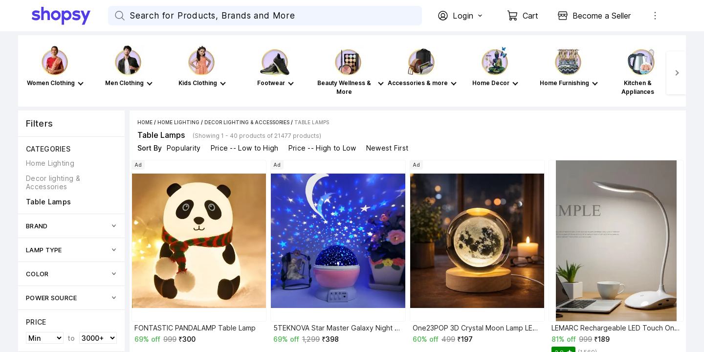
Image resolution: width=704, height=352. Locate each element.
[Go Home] (70, 15)
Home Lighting (178, 122)
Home (145, 122)
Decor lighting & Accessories (246, 122)
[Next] (676, 72)
